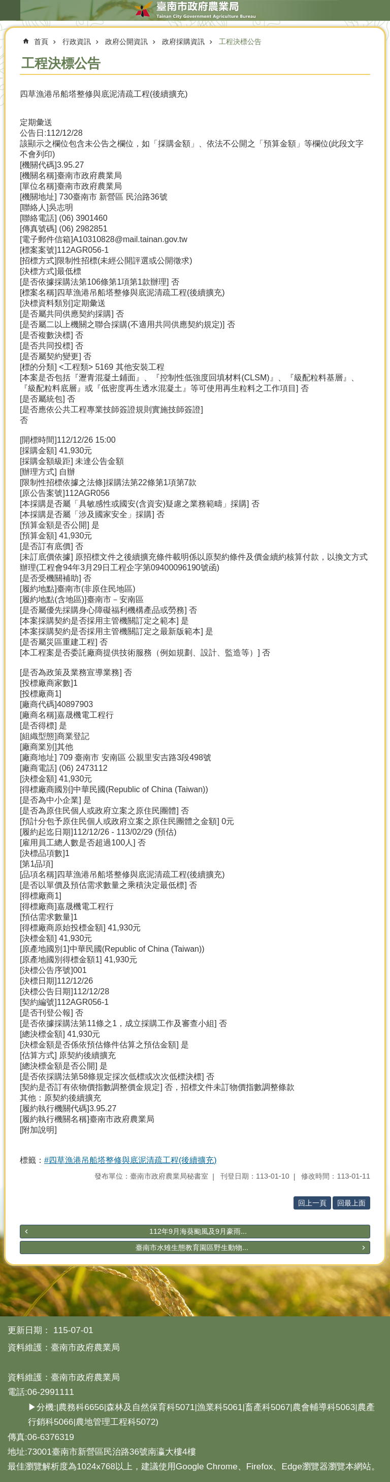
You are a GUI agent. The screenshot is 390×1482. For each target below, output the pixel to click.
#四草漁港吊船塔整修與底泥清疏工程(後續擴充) (130, 1160)
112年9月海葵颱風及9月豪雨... (198, 1231)
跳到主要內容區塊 (5, 5)
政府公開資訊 (126, 41)
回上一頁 (312, 1203)
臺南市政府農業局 (195, 10)
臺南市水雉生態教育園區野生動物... (192, 1247)
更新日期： (29, 1330)
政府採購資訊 (183, 41)
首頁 (41, 41)
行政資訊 (76, 41)
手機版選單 (10, 10)
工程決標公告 (240, 41)
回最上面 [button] (351, 1203)
